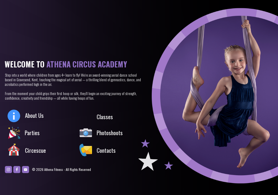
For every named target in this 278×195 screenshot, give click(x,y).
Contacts (106, 150)
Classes (105, 116)
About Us (34, 115)
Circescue (35, 150)
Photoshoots (110, 132)
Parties (32, 132)
